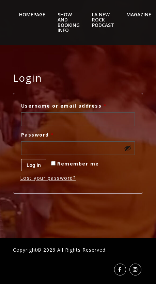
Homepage (32, 14)
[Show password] (127, 148)
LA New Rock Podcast (103, 19)
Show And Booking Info (69, 22)
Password (50, 134)
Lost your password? (48, 178)
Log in (34, 165)
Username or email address (76, 105)
